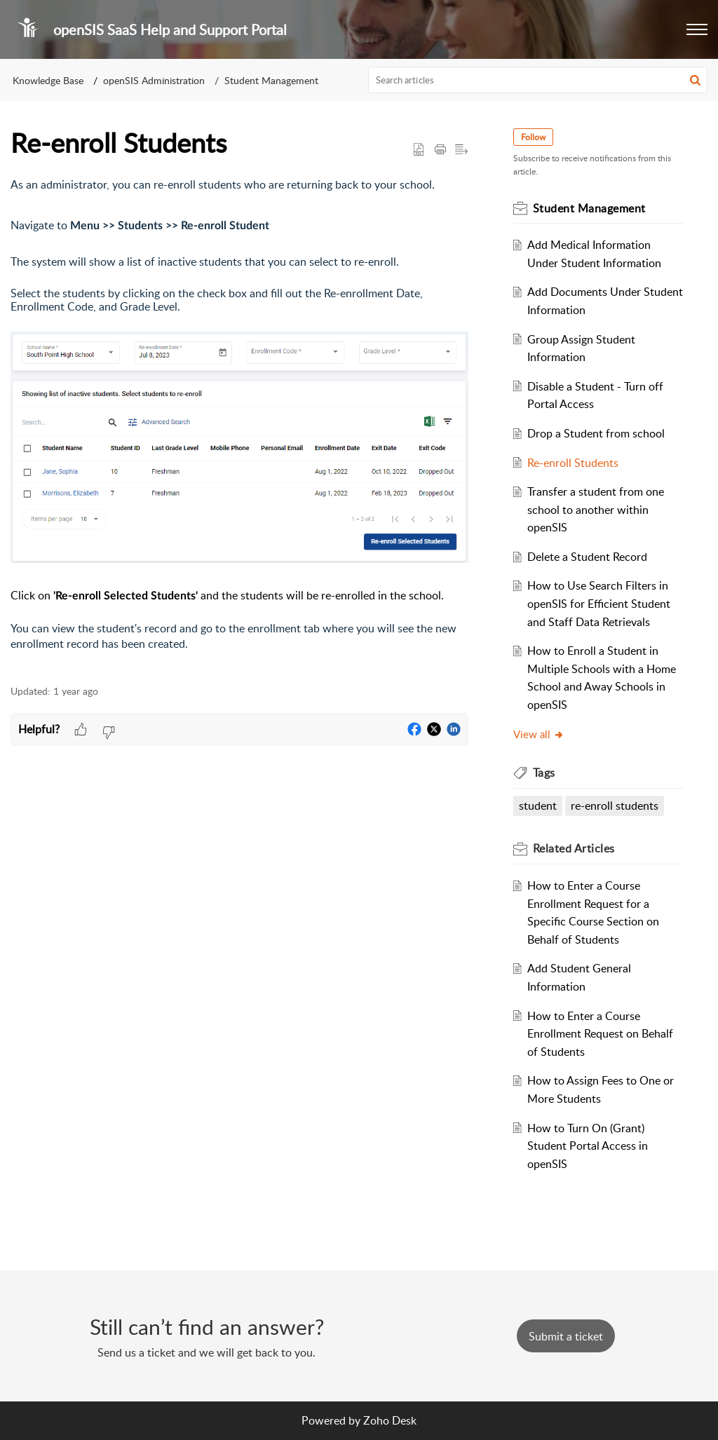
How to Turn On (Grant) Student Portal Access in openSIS (587, 1145)
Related (574, 848)
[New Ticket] (566, 1336)
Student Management (271, 80)
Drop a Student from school (596, 433)
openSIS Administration (154, 80)
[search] (538, 80)
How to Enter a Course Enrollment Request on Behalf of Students (600, 1033)
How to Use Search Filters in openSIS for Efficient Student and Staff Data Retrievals (598, 603)
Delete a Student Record (587, 556)
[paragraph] (239, 423)
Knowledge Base (48, 80)
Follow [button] (533, 137)
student (538, 805)
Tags (544, 772)
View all (538, 734)
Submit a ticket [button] (566, 1336)
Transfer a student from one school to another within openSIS (595, 509)
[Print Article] (440, 150)
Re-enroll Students (572, 462)
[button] (696, 29)
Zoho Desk (389, 1420)
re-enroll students (614, 805)
